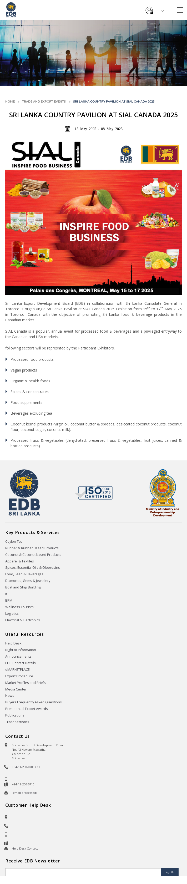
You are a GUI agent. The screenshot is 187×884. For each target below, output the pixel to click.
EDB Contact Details (20, 663)
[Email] (83, 872)
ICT (7, 594)
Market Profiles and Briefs (25, 682)
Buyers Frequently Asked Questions (33, 702)
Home (10, 101)
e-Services (149, 8)
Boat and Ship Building (23, 587)
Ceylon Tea (14, 541)
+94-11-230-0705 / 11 (26, 767)
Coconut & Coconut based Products (33, 554)
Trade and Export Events (44, 101)
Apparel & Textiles (19, 561)
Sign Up (170, 872)
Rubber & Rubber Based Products (32, 548)
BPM (8, 600)
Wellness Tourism (19, 607)
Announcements (18, 656)
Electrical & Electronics (22, 620)
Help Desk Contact (25, 848)
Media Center (16, 689)
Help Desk (13, 643)
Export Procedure (19, 676)
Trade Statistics (17, 722)
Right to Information (20, 650)
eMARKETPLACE (17, 669)
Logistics (12, 613)
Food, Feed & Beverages (24, 574)
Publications (14, 715)
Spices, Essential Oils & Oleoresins (32, 567)
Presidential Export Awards (26, 709)
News (9, 695)
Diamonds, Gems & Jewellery (27, 580)
